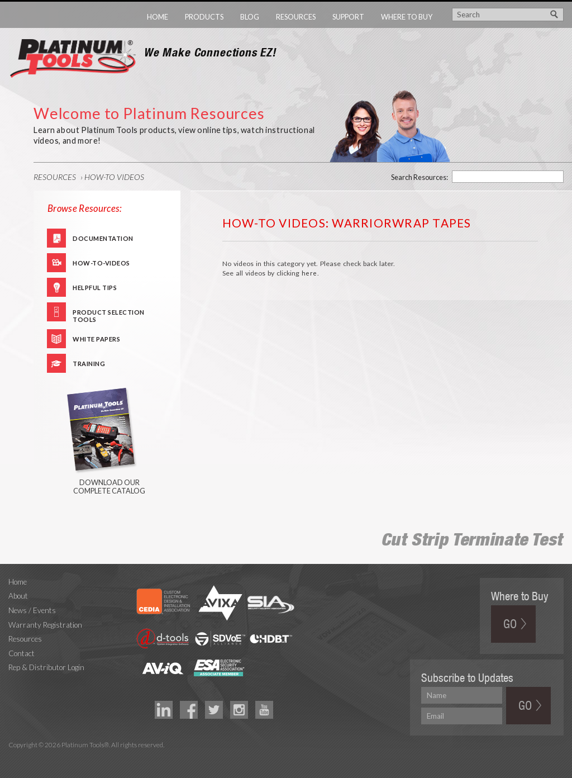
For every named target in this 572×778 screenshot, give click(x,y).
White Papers (96, 339)
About (18, 595)
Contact (21, 653)
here (309, 273)
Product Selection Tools (109, 315)
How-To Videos (114, 177)
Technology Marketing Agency (14, 757)
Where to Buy (406, 16)
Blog (249, 16)
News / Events (32, 610)
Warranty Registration (45, 624)
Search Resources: (419, 177)
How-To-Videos (101, 263)
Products (204, 16)
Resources (296, 16)
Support (348, 16)
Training (89, 363)
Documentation (103, 238)
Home (157, 16)
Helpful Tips (95, 287)
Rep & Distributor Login (46, 667)
